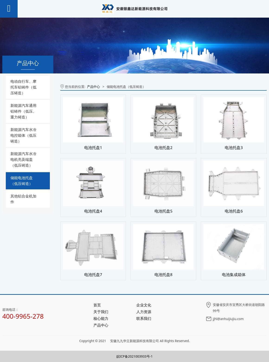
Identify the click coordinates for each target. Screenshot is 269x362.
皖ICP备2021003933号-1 (134, 356)
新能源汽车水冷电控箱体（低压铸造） (23, 135)
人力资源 (143, 311)
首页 (97, 305)
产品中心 (93, 86)
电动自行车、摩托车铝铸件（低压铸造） (23, 87)
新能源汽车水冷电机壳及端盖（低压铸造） (23, 159)
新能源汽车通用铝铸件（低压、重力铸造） (23, 111)
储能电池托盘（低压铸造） (21, 180)
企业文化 (143, 305)
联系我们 (143, 318)
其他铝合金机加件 (23, 199)
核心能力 (100, 318)
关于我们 (100, 311)
